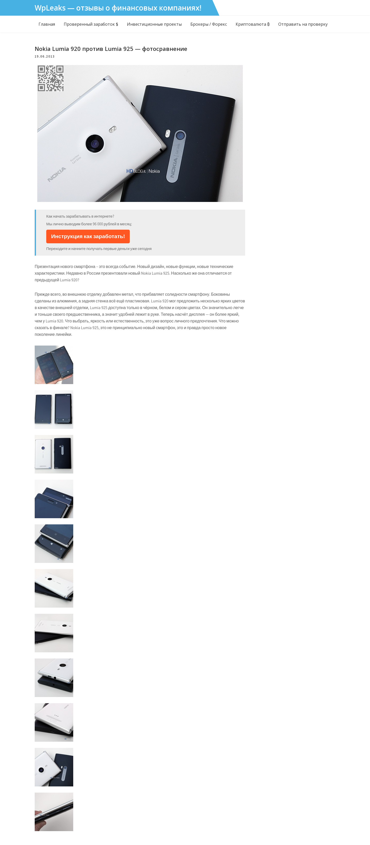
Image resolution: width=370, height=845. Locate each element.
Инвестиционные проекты (154, 24)
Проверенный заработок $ (91, 24)
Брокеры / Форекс (208, 24)
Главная (47, 24)
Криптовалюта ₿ (253, 24)
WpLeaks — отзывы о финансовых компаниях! (118, 8)
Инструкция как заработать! (88, 236)
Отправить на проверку (303, 24)
